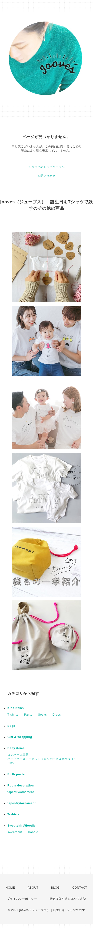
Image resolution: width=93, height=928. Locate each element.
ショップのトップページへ (46, 167)
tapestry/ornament (20, 792)
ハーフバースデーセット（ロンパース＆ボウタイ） (42, 759)
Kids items (15, 708)
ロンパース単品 (18, 754)
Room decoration (20, 785)
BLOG (55, 887)
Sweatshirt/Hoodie (21, 825)
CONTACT (79, 887)
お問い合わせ (46, 175)
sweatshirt (14, 832)
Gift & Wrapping (19, 737)
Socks (42, 714)
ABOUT (33, 887)
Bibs (10, 763)
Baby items (16, 748)
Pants (28, 714)
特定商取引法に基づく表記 (68, 898)
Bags (11, 725)
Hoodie (33, 832)
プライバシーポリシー (22, 898)
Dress (57, 714)
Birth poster (16, 774)
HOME (10, 887)
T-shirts (12, 714)
